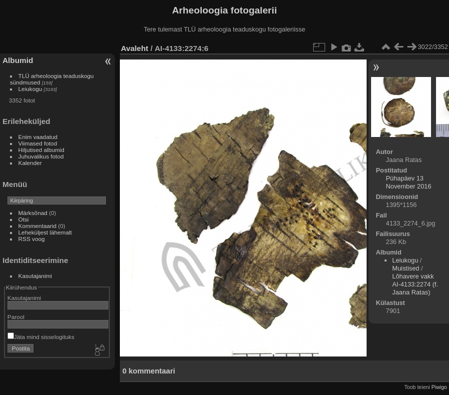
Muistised (405, 268)
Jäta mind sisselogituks (40, 337)
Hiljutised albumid (41, 149)
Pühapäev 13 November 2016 (409, 182)
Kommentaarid (37, 225)
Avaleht (134, 48)
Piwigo (439, 387)
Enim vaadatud (38, 137)
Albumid (17, 60)
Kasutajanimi (35, 275)
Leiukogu (30, 89)
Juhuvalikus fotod (41, 156)
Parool (15, 317)
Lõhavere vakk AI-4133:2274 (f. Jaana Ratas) (415, 284)
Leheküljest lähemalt (45, 232)
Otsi (23, 219)
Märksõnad (32, 213)
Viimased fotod (37, 143)
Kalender (30, 163)
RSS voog (31, 239)
